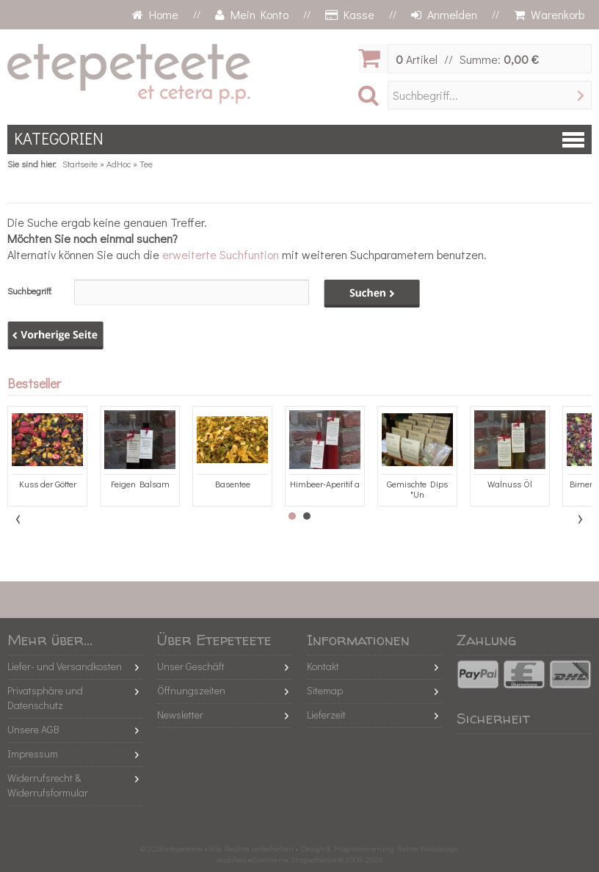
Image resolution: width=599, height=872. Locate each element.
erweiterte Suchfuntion (220, 254)
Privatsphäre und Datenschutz (45, 697)
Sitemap (325, 690)
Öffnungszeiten (191, 690)
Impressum (32, 753)
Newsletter (180, 715)
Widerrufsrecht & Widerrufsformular (47, 785)
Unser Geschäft (191, 666)
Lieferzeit (326, 715)
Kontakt (323, 666)
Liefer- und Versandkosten (64, 666)
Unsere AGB (33, 729)
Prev (19, 519)
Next (580, 519)
